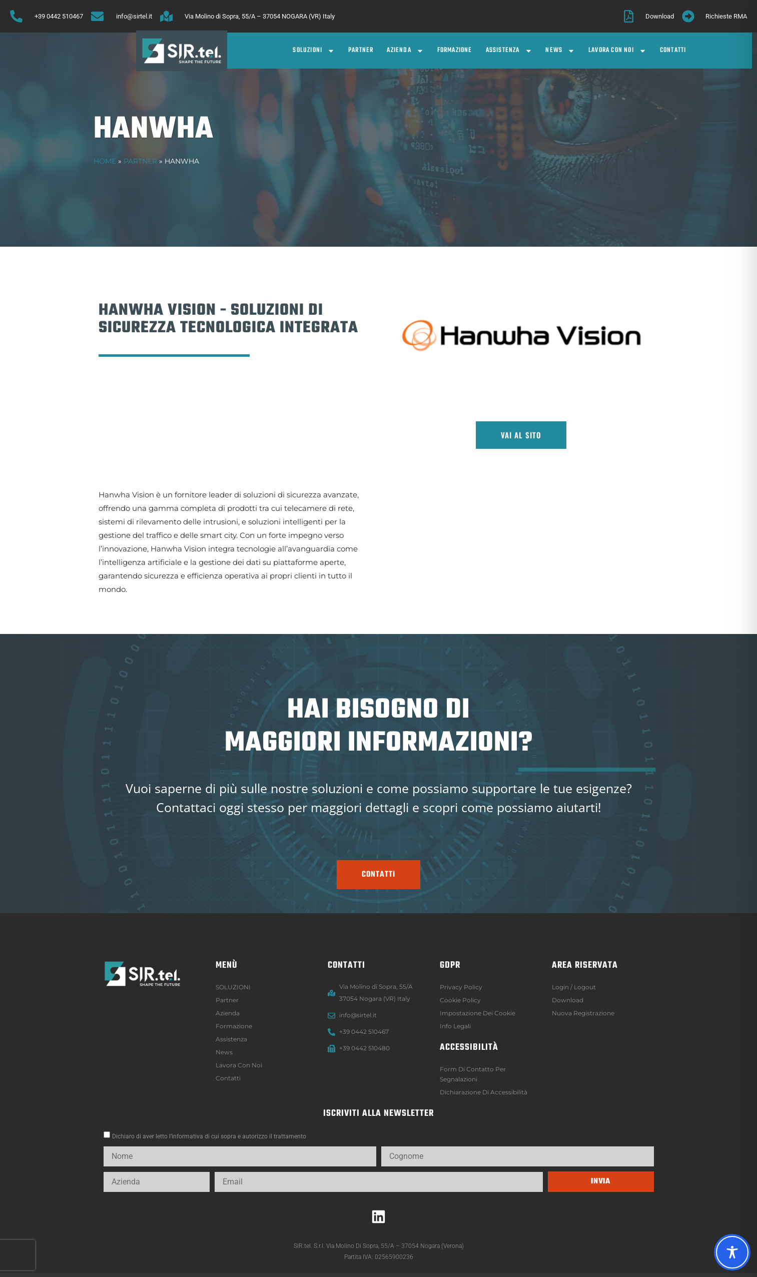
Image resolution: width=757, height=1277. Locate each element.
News (560, 51)
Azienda (405, 51)
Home (105, 161)
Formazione (454, 50)
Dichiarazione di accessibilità (483, 1092)
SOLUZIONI (314, 51)
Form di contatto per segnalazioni (473, 1074)
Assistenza (509, 51)
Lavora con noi (617, 51)
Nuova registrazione (583, 1013)
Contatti (673, 50)
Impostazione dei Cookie (477, 1013)
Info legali (455, 1026)
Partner (360, 50)
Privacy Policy (461, 987)
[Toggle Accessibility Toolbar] (732, 1252)
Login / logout (574, 987)
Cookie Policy (460, 1000)
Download (567, 1000)
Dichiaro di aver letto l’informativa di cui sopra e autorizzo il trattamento (209, 1136)
